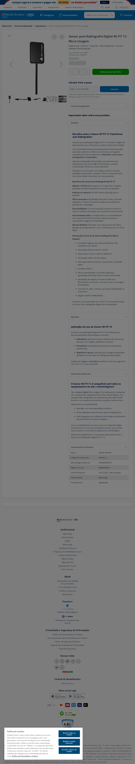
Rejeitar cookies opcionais (69, 742)
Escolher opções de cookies (69, 751)
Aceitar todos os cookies (69, 734)
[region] (43, 743)
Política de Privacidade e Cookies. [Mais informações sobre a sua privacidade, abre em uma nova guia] (25, 756)
